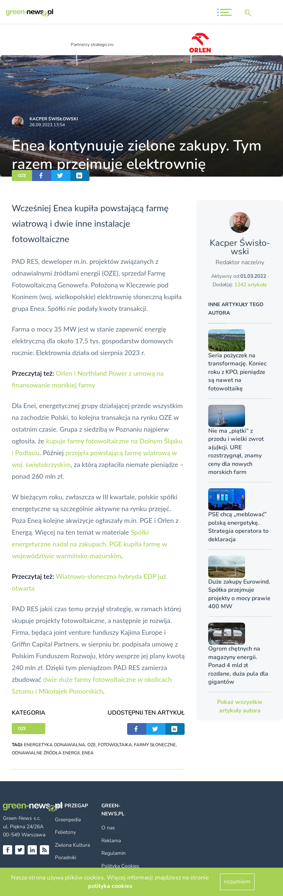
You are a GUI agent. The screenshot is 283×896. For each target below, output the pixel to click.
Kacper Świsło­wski (53, 119)
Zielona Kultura (72, 845)
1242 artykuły (250, 284)
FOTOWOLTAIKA (115, 745)
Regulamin (113, 853)
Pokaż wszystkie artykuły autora (239, 706)
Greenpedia (68, 819)
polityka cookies (110, 886)
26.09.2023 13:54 (47, 125)
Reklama (111, 840)
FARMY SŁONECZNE (155, 745)
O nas (108, 827)
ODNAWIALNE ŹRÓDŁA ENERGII (46, 753)
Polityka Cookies (120, 866)
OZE (22, 175)
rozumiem (237, 882)
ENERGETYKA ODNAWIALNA (54, 745)
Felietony (65, 832)
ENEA (88, 753)
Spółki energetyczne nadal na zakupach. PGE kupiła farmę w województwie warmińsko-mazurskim (89, 544)
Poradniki (65, 857)
